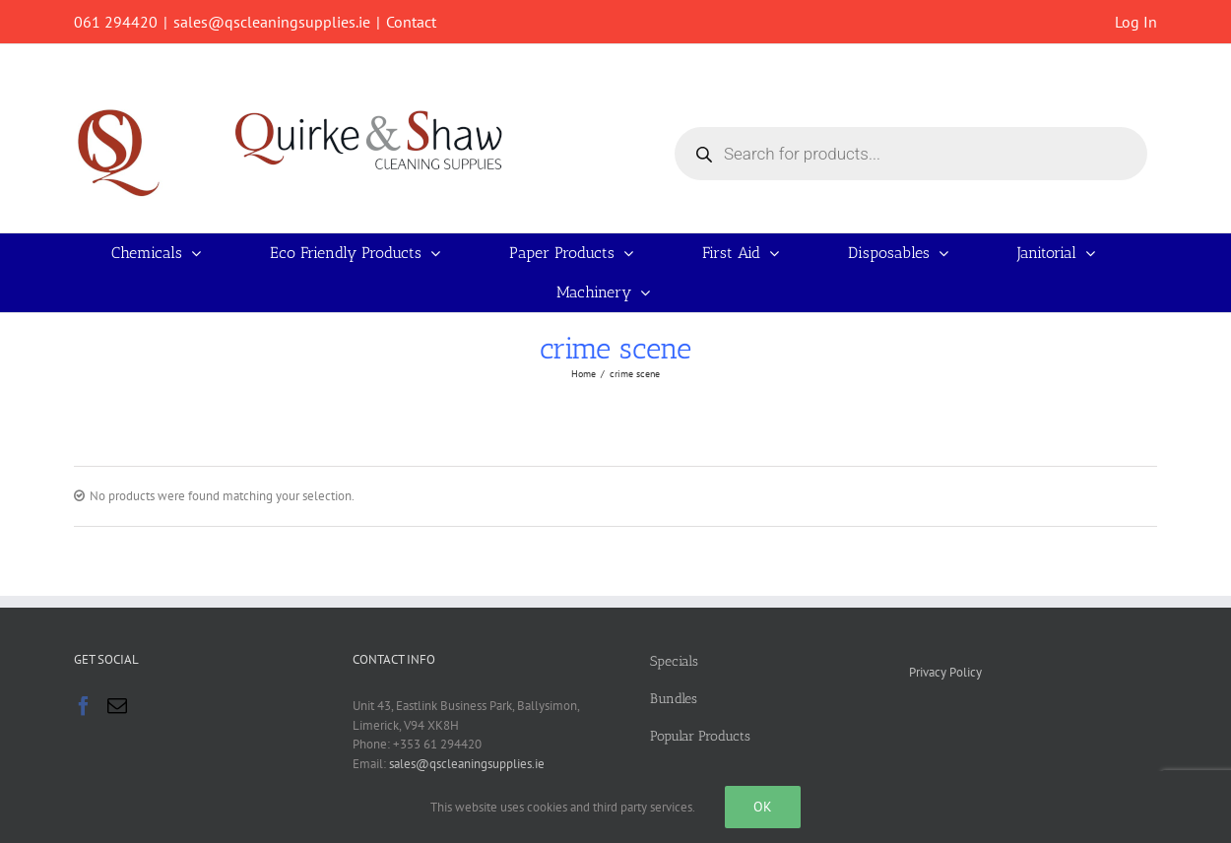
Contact (411, 22)
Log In (1136, 22)
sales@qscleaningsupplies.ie (271, 22)
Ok (762, 806)
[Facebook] (84, 706)
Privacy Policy (945, 672)
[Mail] (117, 706)
